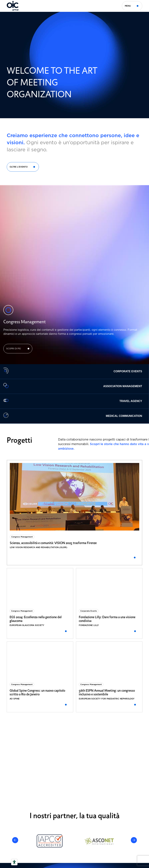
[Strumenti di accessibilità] (14, 862)
